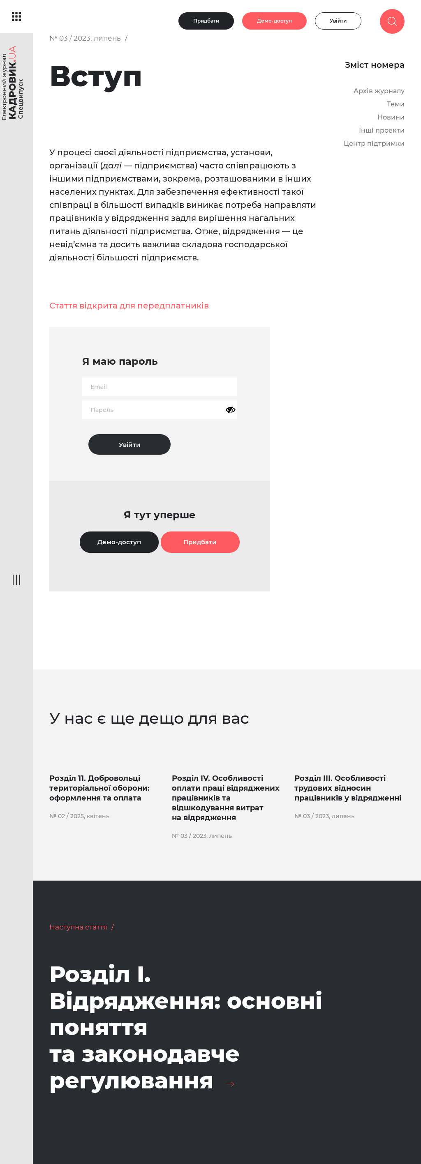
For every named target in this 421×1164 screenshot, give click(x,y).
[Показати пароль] (231, 410)
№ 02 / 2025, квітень (79, 816)
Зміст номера (375, 65)
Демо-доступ (274, 21)
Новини (391, 117)
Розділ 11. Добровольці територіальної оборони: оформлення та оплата (99, 788)
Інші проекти (382, 130)
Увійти (338, 21)
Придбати (206, 21)
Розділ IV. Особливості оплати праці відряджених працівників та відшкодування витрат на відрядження (226, 798)
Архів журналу (379, 91)
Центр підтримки (374, 143)
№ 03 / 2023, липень (85, 38)
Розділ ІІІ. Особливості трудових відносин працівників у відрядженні (347, 788)
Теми (396, 104)
